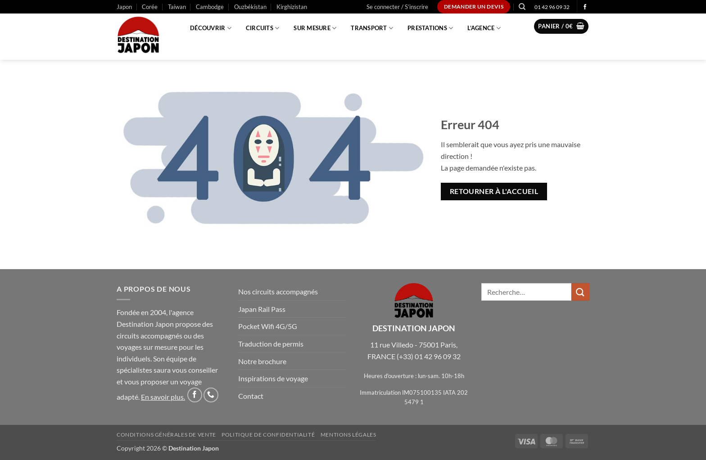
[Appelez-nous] (211, 395)
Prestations (430, 28)
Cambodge (210, 6)
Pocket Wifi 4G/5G (267, 326)
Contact (250, 396)
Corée (150, 6)
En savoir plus (162, 396)
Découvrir (210, 28)
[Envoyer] (580, 292)
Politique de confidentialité (268, 434)
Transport (372, 28)
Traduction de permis (270, 343)
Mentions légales (348, 434)
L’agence (484, 28)
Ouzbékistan (250, 6)
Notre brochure (262, 361)
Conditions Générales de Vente (166, 434)
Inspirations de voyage (273, 378)
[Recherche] (522, 6)
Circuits (263, 28)
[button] (397, 7)
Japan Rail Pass (261, 309)
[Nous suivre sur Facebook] (585, 7)
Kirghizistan (291, 6)
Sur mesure (315, 28)
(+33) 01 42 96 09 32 (429, 356)
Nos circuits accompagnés (278, 291)
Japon (124, 6)
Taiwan (177, 6)
